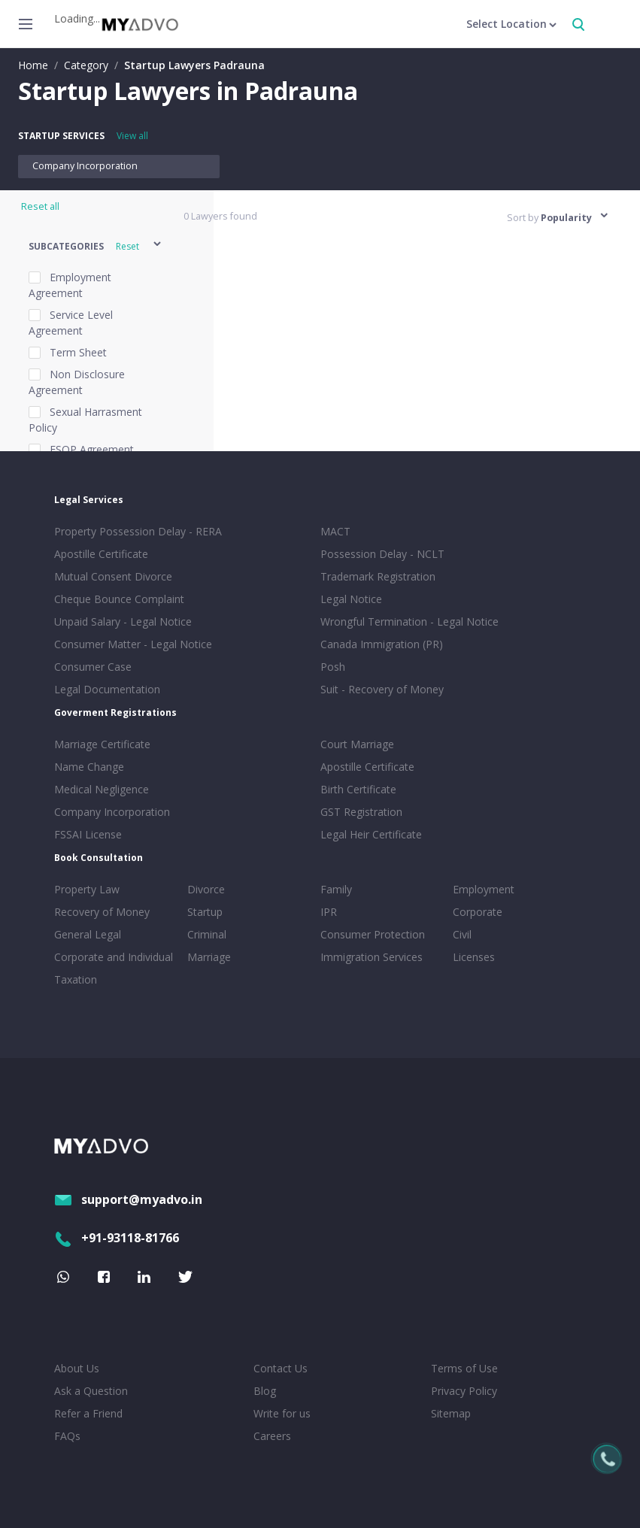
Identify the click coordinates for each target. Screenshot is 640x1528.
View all (132, 135)
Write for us (282, 1413)
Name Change (89, 766)
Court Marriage (357, 744)
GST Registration (361, 812)
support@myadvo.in (128, 1199)
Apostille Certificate (101, 554)
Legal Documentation (107, 689)
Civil (462, 934)
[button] (96, 246)
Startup (205, 912)
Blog (264, 1391)
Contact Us (280, 1368)
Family (336, 889)
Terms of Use (464, 1368)
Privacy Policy (464, 1391)
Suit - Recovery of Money (382, 689)
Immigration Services (371, 957)
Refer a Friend (88, 1413)
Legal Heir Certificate (371, 834)
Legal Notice (351, 599)
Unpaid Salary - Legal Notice (123, 621)
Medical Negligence (101, 789)
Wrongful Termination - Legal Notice (409, 621)
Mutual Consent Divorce (113, 576)
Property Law (87, 889)
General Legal (87, 934)
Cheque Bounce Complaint (119, 599)
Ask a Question (91, 1391)
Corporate (477, 912)
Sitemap (451, 1413)
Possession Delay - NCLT (382, 554)
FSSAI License (88, 834)
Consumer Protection (372, 934)
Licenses (474, 957)
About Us (76, 1368)
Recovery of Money (102, 912)
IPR (328, 912)
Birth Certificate (358, 789)
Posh (332, 666)
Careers (272, 1436)
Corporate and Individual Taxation (113, 968)
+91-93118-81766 (116, 1237)
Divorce (206, 889)
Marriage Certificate (102, 744)
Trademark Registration (377, 576)
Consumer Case (93, 666)
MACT (335, 531)
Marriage (209, 957)
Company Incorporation (85, 165)
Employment (483, 889)
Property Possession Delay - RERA (138, 531)
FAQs (67, 1436)
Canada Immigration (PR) (381, 644)
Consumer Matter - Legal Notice (133, 644)
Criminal (206, 934)
